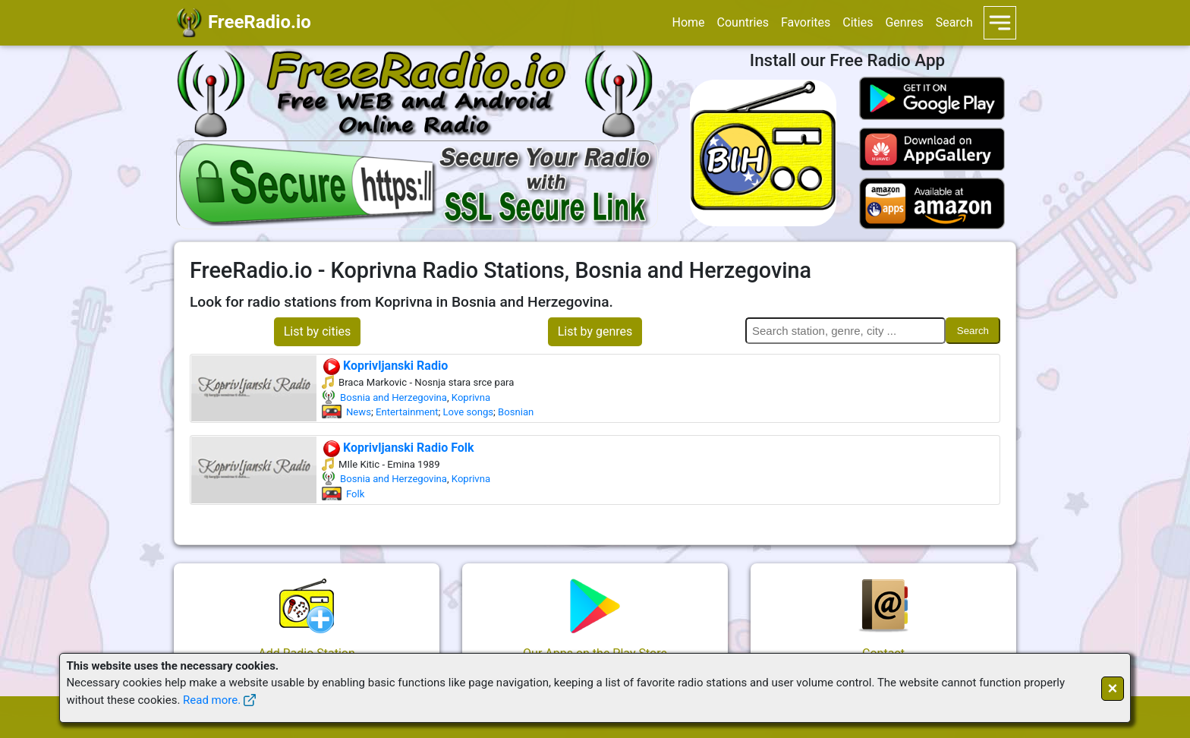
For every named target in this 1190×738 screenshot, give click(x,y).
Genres (904, 22)
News (358, 412)
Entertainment (407, 412)
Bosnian (516, 412)
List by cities (317, 331)
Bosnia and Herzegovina (393, 397)
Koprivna (471, 397)
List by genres (595, 331)
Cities (857, 22)
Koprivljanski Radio (385, 365)
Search (954, 22)
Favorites (805, 22)
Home (688, 22)
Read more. (212, 700)
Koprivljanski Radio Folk (398, 447)
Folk (355, 494)
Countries (743, 22)
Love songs (468, 412)
